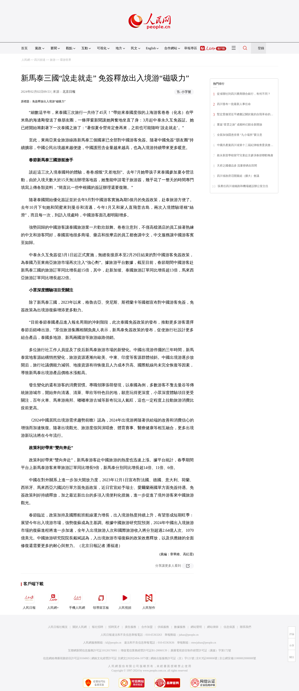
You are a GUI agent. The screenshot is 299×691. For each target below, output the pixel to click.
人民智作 (149, 600)
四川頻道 (39, 59)
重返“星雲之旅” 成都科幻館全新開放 (239, 124)
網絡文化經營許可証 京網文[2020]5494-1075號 (120, 658)
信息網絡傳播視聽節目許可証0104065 (66, 658)
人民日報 (29, 600)
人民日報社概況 (58, 626)
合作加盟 (147, 626)
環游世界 (65, 59)
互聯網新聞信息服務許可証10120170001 (92, 650)
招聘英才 (114, 626)
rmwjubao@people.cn (203, 642)
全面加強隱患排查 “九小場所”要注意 (239, 134)
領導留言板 (101, 600)
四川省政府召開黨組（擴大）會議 (238, 175)
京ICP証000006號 (206, 658)
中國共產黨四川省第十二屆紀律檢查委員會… (245, 145)
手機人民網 (77, 600)
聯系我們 (245, 626)
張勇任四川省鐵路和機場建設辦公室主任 (243, 186)
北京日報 (69, 91)
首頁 (24, 48)
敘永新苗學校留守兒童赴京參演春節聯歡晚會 (245, 155)
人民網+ (53, 600)
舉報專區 (190, 48)
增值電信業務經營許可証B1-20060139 (144, 650)
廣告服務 (130, 626)
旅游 (52, 59)
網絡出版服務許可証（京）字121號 (172, 658)
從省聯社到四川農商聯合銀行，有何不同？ (243, 93)
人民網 (26, 59)
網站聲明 (196, 626)
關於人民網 (80, 626)
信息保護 (229, 626)
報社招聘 (97, 626)
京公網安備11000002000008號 (237, 658)
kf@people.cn (113, 642)
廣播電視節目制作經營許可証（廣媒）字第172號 (201, 650)
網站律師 (212, 626)
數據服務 (179, 626)
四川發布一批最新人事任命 (234, 104)
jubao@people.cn (188, 634)
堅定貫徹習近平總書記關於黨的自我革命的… (245, 114)
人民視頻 (125, 600)
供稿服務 (163, 626)
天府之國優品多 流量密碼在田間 (237, 165)
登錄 (261, 48)
